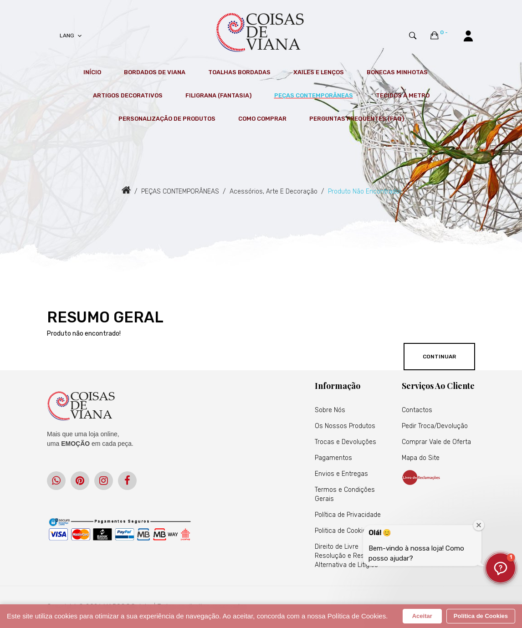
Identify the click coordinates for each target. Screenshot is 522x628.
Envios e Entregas (341, 474)
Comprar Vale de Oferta (436, 442)
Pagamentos (333, 458)
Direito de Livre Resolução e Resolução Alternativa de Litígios (349, 556)
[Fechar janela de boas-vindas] (478, 525)
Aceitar (422, 616)
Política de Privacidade (348, 515)
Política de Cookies (481, 616)
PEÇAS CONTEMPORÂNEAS (180, 191)
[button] (500, 567)
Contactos (417, 410)
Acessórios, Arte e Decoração (273, 191)
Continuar (439, 356)
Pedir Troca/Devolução (435, 426)
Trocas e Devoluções (345, 442)
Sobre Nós (330, 410)
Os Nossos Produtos (345, 426)
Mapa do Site (421, 458)
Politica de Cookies (342, 531)
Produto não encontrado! (364, 191)
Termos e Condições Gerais (345, 494)
